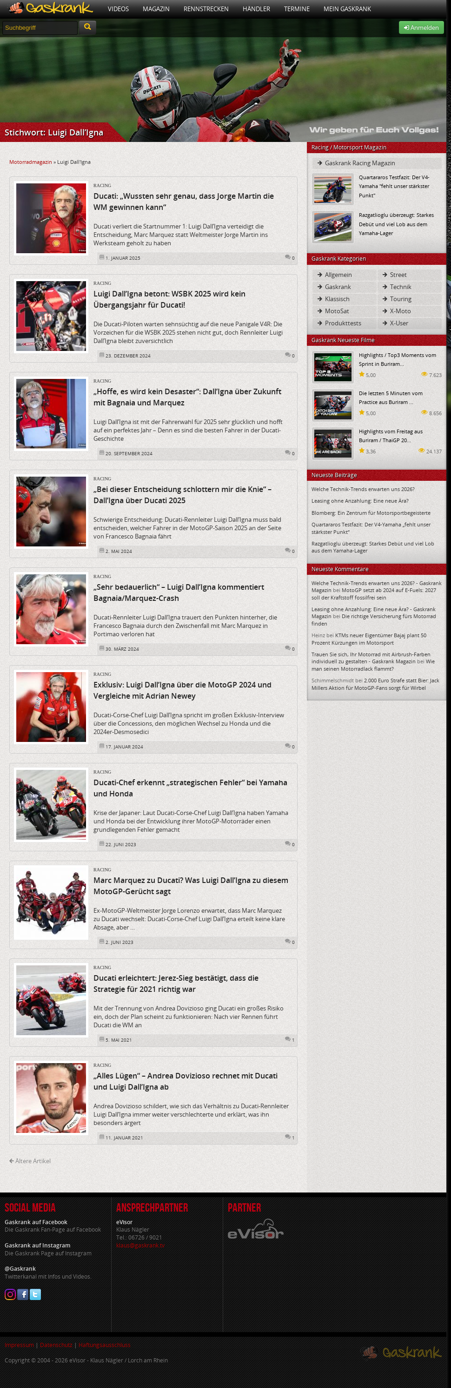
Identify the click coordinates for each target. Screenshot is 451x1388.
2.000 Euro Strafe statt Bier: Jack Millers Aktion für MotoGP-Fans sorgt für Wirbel (375, 684)
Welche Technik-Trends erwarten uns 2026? (363, 488)
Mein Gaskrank (347, 9)
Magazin (156, 9)
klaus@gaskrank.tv (140, 1245)
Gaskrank (333, 287)
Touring (396, 299)
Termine (297, 9)
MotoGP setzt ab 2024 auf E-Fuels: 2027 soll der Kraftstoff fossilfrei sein (374, 593)
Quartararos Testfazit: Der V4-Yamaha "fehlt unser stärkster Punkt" (394, 186)
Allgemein (334, 274)
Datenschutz (56, 1345)
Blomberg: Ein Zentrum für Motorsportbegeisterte (371, 512)
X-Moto (396, 311)
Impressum (19, 1345)
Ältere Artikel (30, 1161)
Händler (256, 9)
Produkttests (338, 323)
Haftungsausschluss (105, 1345)
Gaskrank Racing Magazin (355, 163)
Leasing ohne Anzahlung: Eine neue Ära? (360, 500)
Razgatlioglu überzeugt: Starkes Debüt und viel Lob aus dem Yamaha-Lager (396, 223)
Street (394, 274)
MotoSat (332, 311)
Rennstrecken (206, 9)
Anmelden (421, 27)
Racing (102, 185)
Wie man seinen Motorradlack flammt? (373, 665)
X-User (394, 323)
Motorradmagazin (30, 161)
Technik (396, 287)
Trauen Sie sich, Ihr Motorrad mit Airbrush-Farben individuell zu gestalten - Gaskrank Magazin (371, 658)
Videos (118, 9)
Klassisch (333, 299)
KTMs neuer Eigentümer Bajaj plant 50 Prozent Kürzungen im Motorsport (369, 639)
